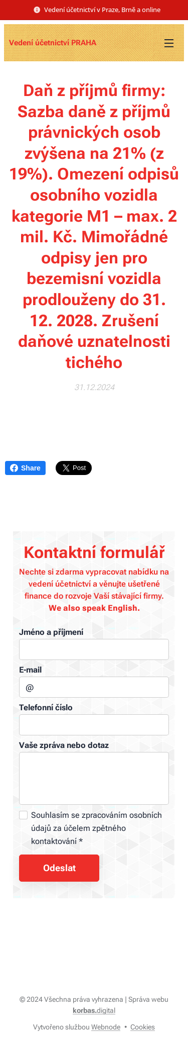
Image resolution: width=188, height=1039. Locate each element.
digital (94, 1010)
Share (25, 468)
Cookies (142, 1027)
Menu (168, 43)
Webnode (105, 1027)
